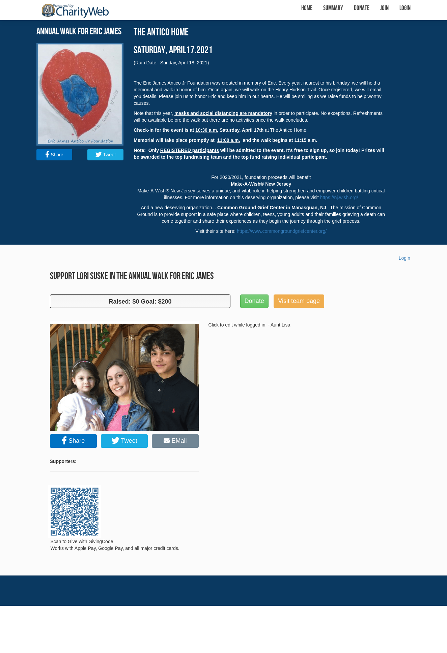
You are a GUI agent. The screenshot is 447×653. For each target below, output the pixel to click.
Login (405, 8)
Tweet (105, 154)
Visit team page (299, 301)
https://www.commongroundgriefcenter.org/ (282, 231)
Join (384, 8)
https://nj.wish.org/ (339, 197)
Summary (333, 8)
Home (306, 8)
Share (54, 154)
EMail (175, 440)
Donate (361, 8)
